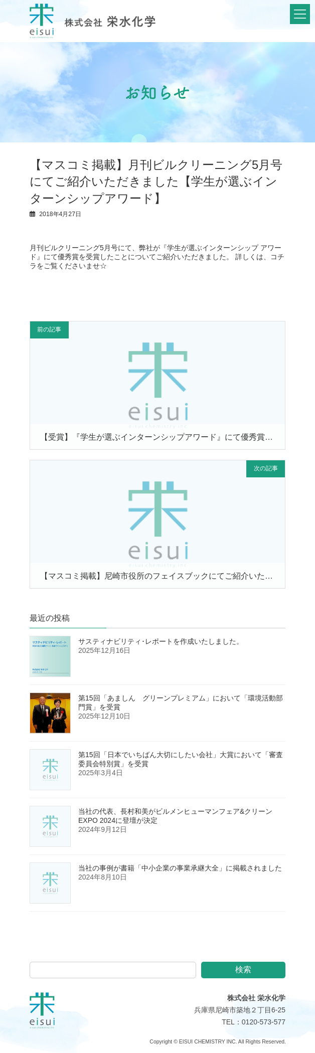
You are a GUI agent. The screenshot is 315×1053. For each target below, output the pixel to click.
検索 (243, 971)
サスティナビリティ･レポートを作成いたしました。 (160, 643)
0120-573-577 (263, 1023)
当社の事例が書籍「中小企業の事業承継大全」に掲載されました (180, 869)
